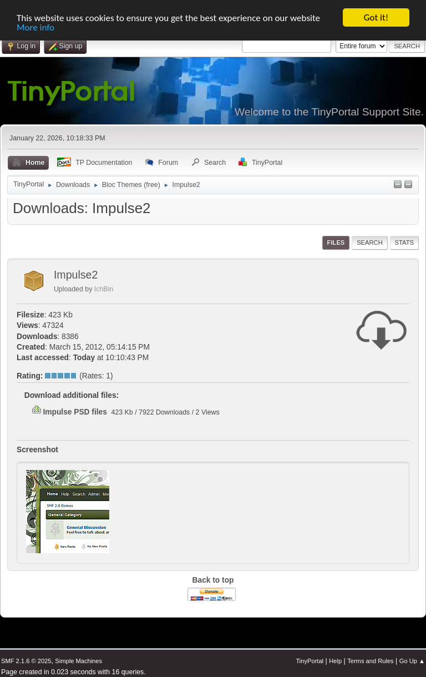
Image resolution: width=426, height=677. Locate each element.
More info (35, 27)
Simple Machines (78, 661)
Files (336, 242)
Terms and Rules (370, 661)
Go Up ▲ (412, 661)
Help (335, 661)
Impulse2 (76, 275)
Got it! (376, 17)
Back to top (213, 580)
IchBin (103, 289)
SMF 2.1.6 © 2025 (26, 661)
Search (370, 242)
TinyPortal (309, 661)
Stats (404, 242)
